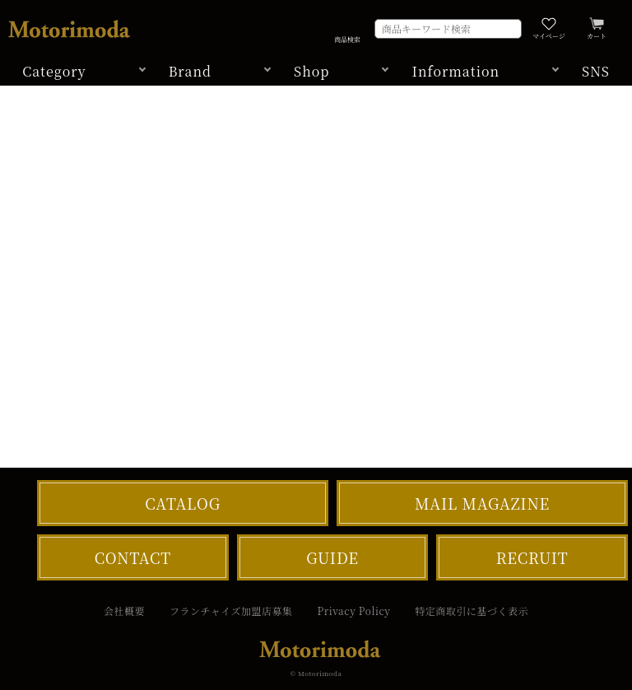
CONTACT (133, 557)
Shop (311, 71)
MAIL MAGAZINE (482, 503)
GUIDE (332, 557)
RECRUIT (532, 557)
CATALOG (183, 503)
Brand (190, 71)
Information (455, 71)
